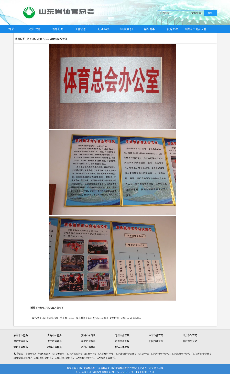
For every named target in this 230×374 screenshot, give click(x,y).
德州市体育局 (21, 347)
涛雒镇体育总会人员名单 (51, 307)
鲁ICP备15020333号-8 (143, 372)
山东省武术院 (143, 354)
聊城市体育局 (54, 347)
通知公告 (57, 29)
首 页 (11, 29)
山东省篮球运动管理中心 (43, 358)
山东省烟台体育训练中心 (106, 358)
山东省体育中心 (90, 354)
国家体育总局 (31, 354)
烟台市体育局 (190, 335)
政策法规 (34, 29)
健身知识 (172, 29)
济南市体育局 (21, 335)
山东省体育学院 (58, 354)
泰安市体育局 (88, 341)
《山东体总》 (126, 29)
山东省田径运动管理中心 (23, 358)
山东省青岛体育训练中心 (160, 354)
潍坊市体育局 (21, 341)
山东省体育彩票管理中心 (202, 354)
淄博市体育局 (88, 335)
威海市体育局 (122, 341)
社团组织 (103, 29)
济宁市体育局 (54, 341)
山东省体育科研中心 (106, 354)
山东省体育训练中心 (74, 354)
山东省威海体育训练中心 (181, 354)
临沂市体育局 (190, 341)
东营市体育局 (156, 335)
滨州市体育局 (88, 347)
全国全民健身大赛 (195, 29)
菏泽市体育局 (122, 347)
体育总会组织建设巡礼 (55, 39)
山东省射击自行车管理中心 (126, 354)
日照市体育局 (156, 341)
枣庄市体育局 (122, 335)
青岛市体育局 (54, 335)
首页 (29, 39)
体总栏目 (37, 39)
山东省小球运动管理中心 (64, 358)
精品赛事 (149, 29)
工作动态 (80, 29)
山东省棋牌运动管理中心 (85, 358)
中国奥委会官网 (44, 354)
